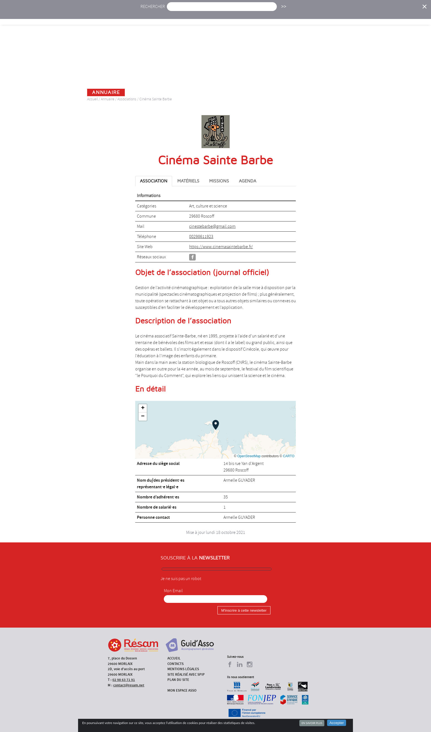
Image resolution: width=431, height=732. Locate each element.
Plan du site (178, 679)
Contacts (175, 663)
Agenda (198, 15)
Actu (175, 15)
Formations (293, 15)
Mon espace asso (182, 690)
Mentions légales (183, 669)
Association (153, 181)
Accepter (336, 723)
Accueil (152, 15)
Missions (262, 15)
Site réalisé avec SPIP (186, 674)
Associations (126, 99)
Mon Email (173, 591)
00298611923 (201, 236)
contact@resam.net (128, 685)
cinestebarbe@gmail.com (212, 226)
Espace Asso (381, 15)
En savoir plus (312, 723)
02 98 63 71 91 (123, 679)
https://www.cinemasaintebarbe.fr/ (221, 246)
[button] (215, 425)
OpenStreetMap (249, 456)
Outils (352, 15)
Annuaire (325, 15)
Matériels (188, 181)
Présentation (229, 15)
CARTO (288, 456)
